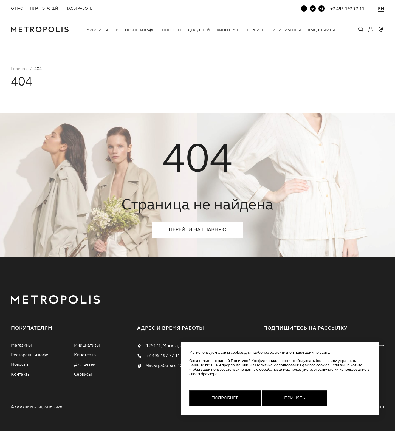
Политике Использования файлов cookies (292, 365)
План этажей (44, 8)
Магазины (97, 30)
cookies (237, 353)
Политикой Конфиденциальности (260, 361)
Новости (171, 30)
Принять (294, 398)
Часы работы (80, 8)
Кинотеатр (228, 30)
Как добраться (323, 30)
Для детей (199, 30)
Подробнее (225, 398)
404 (38, 69)
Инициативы (286, 30)
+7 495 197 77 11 (347, 9)
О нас (17, 8)
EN (381, 9)
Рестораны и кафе (135, 30)
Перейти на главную (198, 229)
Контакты (21, 374)
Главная (19, 69)
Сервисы (256, 30)
